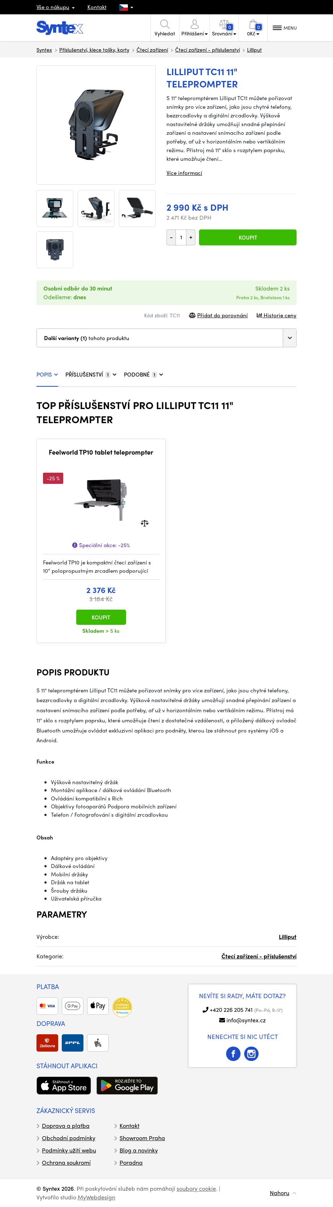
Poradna (131, 1162)
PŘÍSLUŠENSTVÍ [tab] (91, 374)
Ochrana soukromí (66, 1162)
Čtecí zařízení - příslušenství (207, 49)
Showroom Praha (142, 1138)
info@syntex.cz (246, 1020)
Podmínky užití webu (69, 1150)
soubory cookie (196, 1188)
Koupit (248, 237)
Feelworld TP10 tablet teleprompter (101, 452)
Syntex (44, 49)
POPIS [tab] (47, 374)
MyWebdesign (96, 1197)
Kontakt (97, 7)
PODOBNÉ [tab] (143, 374)
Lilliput (254, 49)
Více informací (184, 173)
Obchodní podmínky (68, 1138)
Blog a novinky (139, 1150)
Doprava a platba (66, 1125)
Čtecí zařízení (152, 49)
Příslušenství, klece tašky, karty (94, 49)
